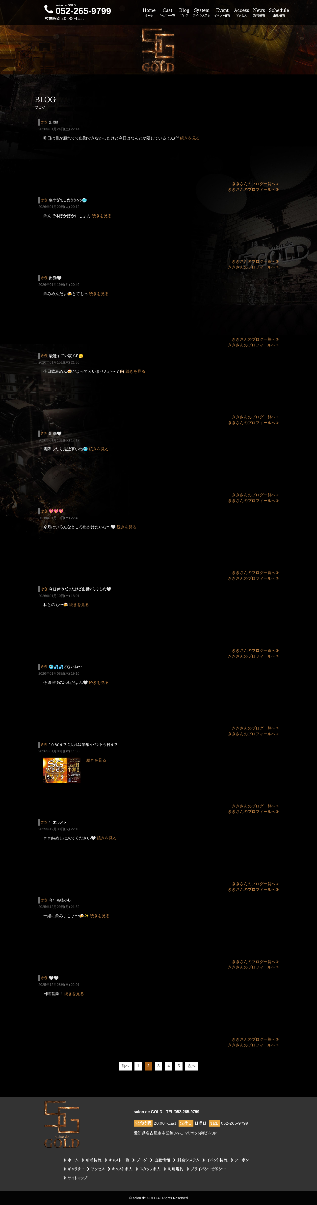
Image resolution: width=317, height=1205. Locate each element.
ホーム (71, 1160)
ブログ (139, 1160)
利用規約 (173, 1169)
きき (44, 122)
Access (241, 13)
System (201, 13)
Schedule (279, 13)
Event (222, 13)
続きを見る (190, 138)
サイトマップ (75, 1178)
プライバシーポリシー (206, 1169)
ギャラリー (73, 1169)
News (259, 13)
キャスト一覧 (117, 1160)
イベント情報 (215, 1160)
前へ (125, 1066)
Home (149, 13)
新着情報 (91, 1160)
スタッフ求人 (147, 1169)
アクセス (96, 1169)
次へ (192, 1066)
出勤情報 (160, 1160)
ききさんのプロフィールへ (253, 189)
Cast (167, 13)
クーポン (240, 1160)
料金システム (186, 1160)
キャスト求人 (120, 1169)
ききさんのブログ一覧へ (255, 184)
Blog (184, 13)
